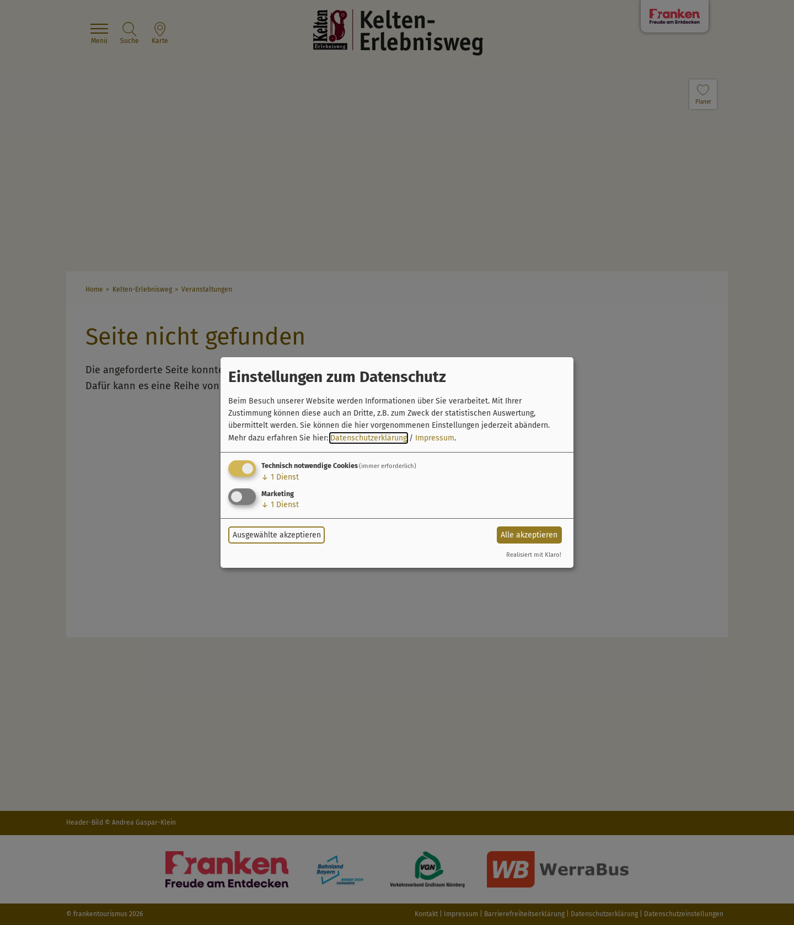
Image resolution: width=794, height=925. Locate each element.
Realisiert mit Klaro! (533, 554)
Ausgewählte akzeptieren (277, 535)
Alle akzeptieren (529, 535)
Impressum (434, 438)
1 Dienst (280, 477)
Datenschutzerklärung (368, 438)
